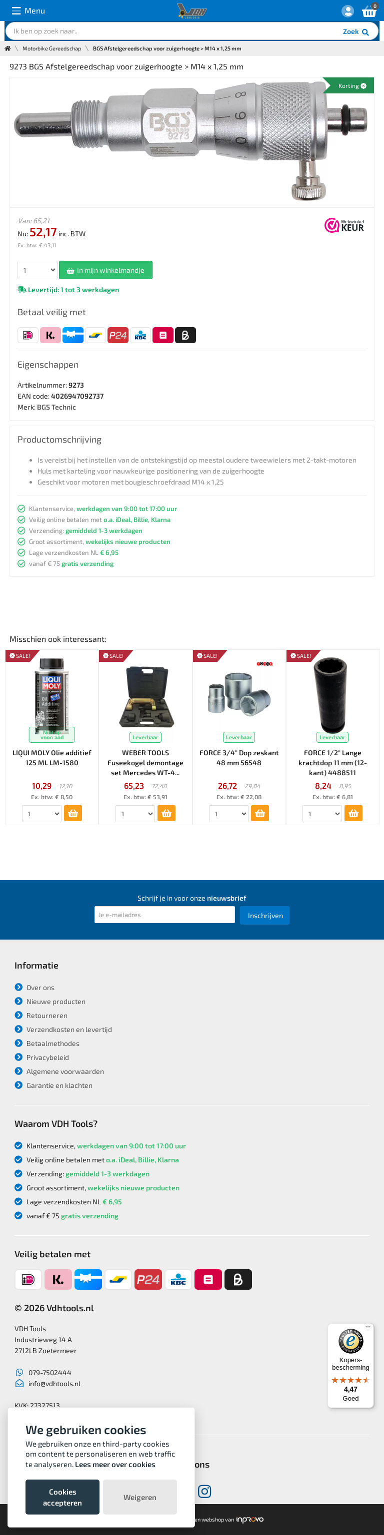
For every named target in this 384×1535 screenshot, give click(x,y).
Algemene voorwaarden (59, 1071)
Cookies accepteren (62, 1497)
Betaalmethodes (47, 1043)
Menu (28, 10)
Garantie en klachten (53, 1085)
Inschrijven (265, 915)
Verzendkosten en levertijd (63, 1029)
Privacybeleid (41, 1057)
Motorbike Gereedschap (51, 48)
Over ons (34, 987)
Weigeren (140, 1497)
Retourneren (41, 1015)
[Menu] (368, 1329)
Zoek (356, 32)
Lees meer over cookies (115, 1464)
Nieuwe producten (50, 1001)
